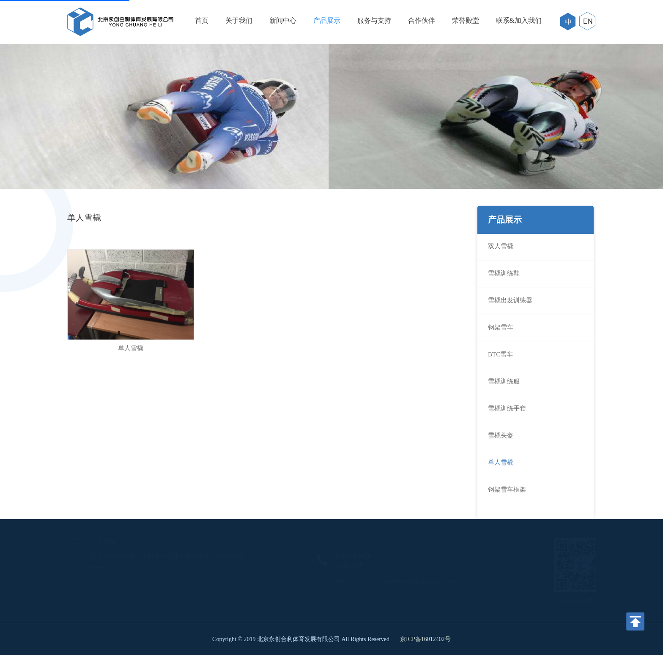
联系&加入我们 (519, 20)
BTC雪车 (500, 354)
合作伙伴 (421, 20)
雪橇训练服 (504, 381)
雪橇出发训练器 (510, 300)
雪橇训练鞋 (504, 273)
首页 (201, 20)
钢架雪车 (500, 327)
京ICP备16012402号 (425, 639)
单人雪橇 (500, 462)
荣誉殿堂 (465, 20)
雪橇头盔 (500, 435)
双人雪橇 (500, 246)
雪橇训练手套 (507, 408)
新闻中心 (282, 20)
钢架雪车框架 (507, 489)
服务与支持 (374, 20)
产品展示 (326, 20)
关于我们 (238, 20)
